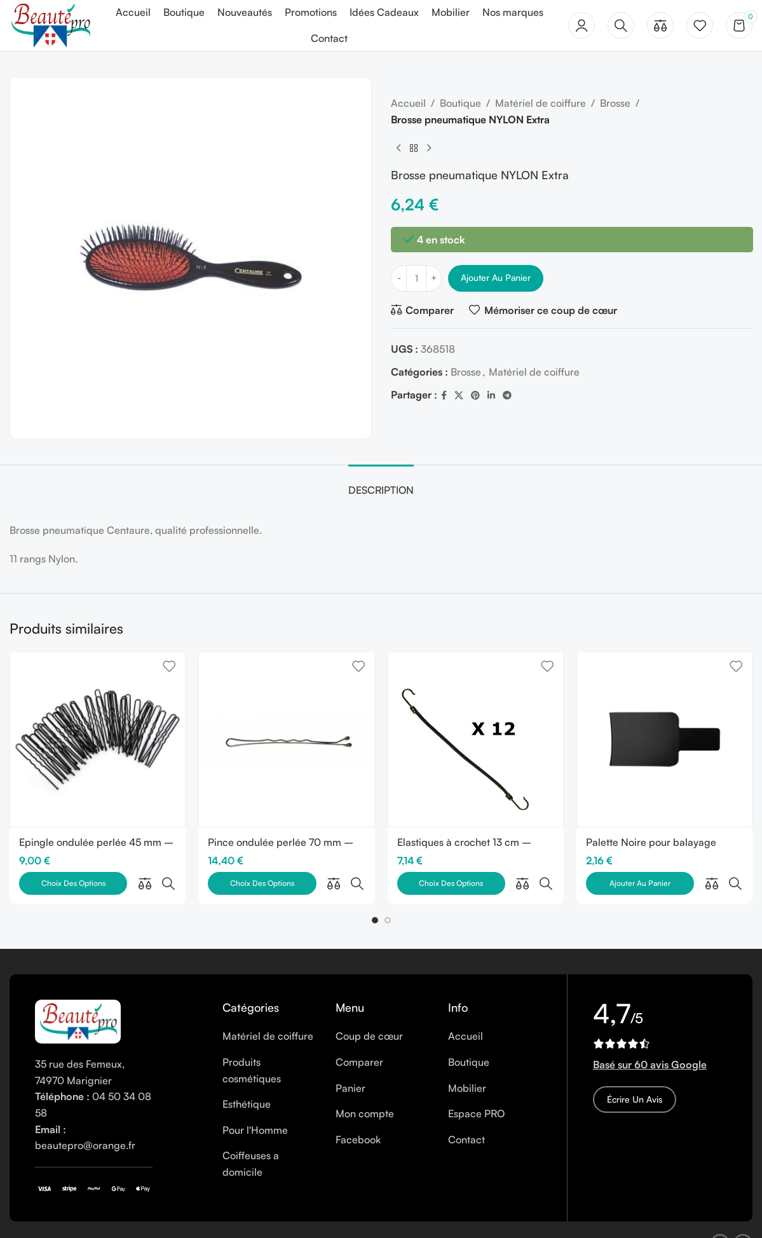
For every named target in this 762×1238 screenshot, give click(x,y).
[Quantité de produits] (416, 278)
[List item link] (269, 1008)
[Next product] (429, 148)
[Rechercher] (621, 25)
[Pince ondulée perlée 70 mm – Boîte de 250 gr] (286, 739)
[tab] (381, 484)
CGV (289, 1215)
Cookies (195, 1215)
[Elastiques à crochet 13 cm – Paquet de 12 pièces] (475, 739)
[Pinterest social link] (475, 395)
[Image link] (78, 992)
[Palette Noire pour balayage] (664, 739)
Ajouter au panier (496, 277)
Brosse (615, 103)
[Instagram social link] (742, 1215)
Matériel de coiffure (540, 103)
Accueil (408, 103)
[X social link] (459, 395)
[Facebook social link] (444, 395)
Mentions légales (130, 1215)
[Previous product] (398, 148)
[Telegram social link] (507, 395)
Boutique (460, 103)
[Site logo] (50, 24)
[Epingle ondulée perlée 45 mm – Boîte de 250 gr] (97, 739)
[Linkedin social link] (491, 395)
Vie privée (245, 1215)
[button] (375, 892)
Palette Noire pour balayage (651, 842)
